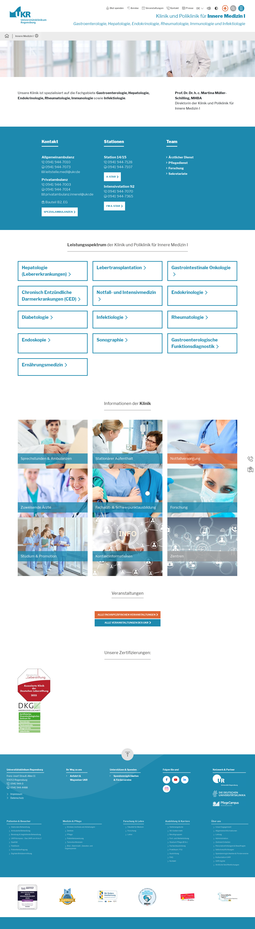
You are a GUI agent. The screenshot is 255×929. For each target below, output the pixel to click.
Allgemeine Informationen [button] (226, 831)
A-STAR (111, 176)
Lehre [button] (130, 834)
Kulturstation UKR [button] (223, 857)
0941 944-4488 (19, 787)
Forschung (176, 168)
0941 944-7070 (120, 191)
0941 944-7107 (120, 167)
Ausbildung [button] (174, 854)
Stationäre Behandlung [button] (20, 827)
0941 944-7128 (120, 162)
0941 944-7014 (57, 189)
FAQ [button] (171, 857)
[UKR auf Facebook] (166, 779)
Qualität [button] (14, 842)
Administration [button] (221, 838)
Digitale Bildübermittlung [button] (21, 854)
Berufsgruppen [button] (175, 834)
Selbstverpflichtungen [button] (224, 850)
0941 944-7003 (58, 184)
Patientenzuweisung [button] (75, 838)
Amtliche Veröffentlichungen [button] (227, 865)
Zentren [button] (70, 831)
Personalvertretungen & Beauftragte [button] (230, 846)
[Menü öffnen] (241, 8)
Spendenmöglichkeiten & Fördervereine (126, 778)
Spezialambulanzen (58, 211)
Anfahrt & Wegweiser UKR (78, 778)
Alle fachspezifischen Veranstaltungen (126, 614)
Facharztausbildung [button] (177, 846)
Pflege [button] (70, 834)
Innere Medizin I (24, 36)
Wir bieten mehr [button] (176, 831)
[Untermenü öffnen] (37, 36)
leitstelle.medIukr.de (62, 171)
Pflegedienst (178, 163)
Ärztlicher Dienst (181, 157)
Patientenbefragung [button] (19, 850)
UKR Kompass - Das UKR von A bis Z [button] (26, 838)
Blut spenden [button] (115, 8)
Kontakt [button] (173, 8)
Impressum (16, 794)
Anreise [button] (133, 8)
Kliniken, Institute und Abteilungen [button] (81, 827)
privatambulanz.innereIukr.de (69, 194)
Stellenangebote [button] (176, 827)
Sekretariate (177, 174)
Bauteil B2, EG (56, 202)
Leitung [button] (218, 834)
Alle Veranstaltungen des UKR (126, 622)
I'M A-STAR (113, 206)
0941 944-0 (16, 783)
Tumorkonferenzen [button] (74, 842)
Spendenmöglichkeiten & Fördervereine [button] (231, 854)
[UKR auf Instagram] (166, 789)
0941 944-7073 (58, 167)
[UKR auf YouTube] (175, 779)
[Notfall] (225, 8)
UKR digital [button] (220, 861)
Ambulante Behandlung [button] (20, 831)
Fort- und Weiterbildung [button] (179, 838)
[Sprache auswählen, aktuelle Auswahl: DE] (200, 8)
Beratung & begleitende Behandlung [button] (26, 834)
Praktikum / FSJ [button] (175, 850)
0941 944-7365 (120, 196)
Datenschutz (17, 798)
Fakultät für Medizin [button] (136, 827)
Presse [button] (187, 8)
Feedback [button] (15, 846)
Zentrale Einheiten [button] (222, 842)
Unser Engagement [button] (223, 827)
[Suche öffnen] (233, 8)
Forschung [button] (132, 831)
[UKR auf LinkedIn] (184, 779)
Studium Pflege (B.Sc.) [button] (178, 842)
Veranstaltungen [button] (152, 8)
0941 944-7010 (57, 162)
